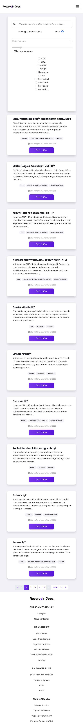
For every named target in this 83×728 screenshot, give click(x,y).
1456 (55, 587)
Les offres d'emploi (41, 639)
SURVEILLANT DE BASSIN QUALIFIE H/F (33, 213)
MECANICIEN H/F (22, 354)
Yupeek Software (41, 711)
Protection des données (41, 675)
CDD (43, 62)
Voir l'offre (41, 150)
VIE (43, 76)
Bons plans (41, 634)
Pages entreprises (41, 644)
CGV (41, 691)
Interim (43, 65)
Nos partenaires (41, 649)
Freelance (43, 86)
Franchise (43, 82)
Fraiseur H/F (19, 495)
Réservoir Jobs (41, 705)
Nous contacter (41, 619)
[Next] (61, 587)
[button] (56, 32)
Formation (43, 89)
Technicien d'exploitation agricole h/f (34, 448)
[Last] (65, 587)
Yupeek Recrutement (42, 716)
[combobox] (39, 41)
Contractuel (43, 79)
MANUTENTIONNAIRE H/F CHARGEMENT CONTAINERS (42, 119)
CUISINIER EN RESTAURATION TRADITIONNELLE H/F (40, 260)
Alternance (43, 72)
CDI (43, 58)
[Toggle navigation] (77, 6)
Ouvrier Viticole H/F (24, 307)
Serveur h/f (19, 542)
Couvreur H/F (20, 401)
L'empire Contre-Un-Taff (41, 721)
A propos (41, 614)
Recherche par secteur (41, 655)
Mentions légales (42, 680)
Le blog (41, 660)
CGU (41, 685)
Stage (43, 69)
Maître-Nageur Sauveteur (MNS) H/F (34, 166)
